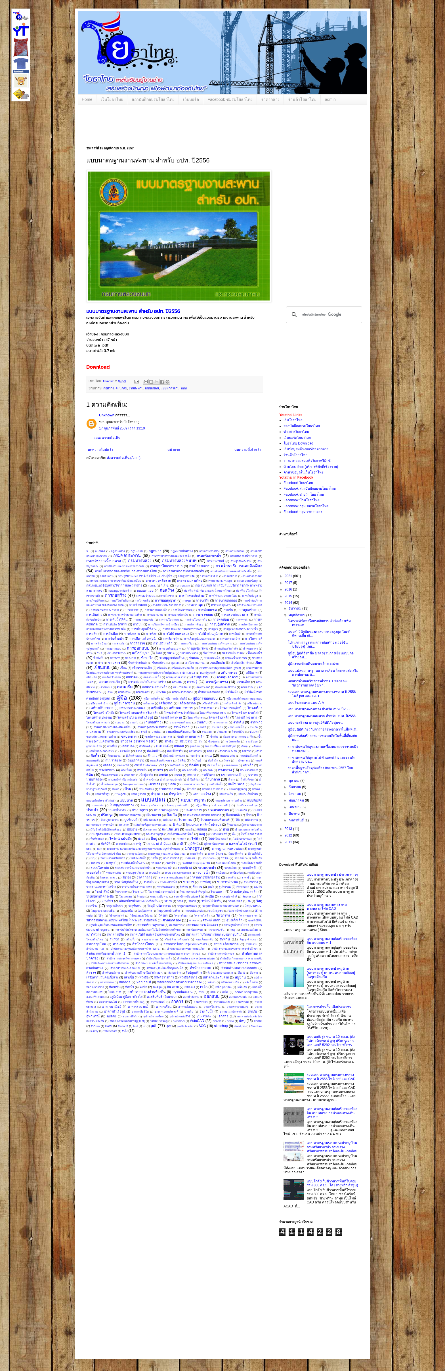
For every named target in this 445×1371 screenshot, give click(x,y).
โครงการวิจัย (206, 708)
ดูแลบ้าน (195, 746)
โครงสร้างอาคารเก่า (98, 722)
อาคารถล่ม (242, 1001)
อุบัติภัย (111, 1016)
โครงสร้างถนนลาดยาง (213, 712)
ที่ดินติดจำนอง (109, 775)
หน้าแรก (173, 450)
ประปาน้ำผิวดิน (117, 810)
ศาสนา (193, 920)
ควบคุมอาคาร (227, 677)
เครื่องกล (148, 703)
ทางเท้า (158, 770)
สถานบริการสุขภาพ (150, 924)
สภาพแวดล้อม (249, 929)
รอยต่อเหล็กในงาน (133, 863)
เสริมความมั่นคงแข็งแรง (102, 977)
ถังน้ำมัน (213, 760)
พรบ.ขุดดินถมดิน (101, 834)
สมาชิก (114, 939)
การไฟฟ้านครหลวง (176, 633)
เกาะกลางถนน (116, 653)
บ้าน (128, 789)
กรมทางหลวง (140, 560)
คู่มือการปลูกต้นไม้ (176, 698)
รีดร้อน (184, 886)
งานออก (207, 731)
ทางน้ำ (173, 770)
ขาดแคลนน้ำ (212, 658)
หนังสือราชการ (164, 977)
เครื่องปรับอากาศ (102, 708)
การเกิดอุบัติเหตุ (95, 600)
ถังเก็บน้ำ (197, 760)
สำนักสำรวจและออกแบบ (125, 968)
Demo (230, 1020)
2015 (289, 596)
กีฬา (99, 653)
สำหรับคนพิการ (111, 972)
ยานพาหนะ (209, 858)
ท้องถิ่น (194, 765)
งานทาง (256, 722)
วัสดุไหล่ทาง (145, 910)
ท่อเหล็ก (248, 765)
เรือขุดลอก (242, 886)
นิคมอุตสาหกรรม (133, 784)
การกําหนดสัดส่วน (191, 595)
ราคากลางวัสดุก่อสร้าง (205, 877)
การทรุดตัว (242, 619)
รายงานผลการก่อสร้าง (101, 886)
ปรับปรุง (107, 815)
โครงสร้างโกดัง (103, 712)
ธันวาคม (295, 608)
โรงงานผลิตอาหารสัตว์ (161, 891)
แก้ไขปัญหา (141, 653)
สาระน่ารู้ (119, 944)
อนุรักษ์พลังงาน (182, 992)
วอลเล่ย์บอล (235, 901)
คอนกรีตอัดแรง (182, 687)
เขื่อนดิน (162, 667)
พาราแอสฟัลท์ (219, 834)
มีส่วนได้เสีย (255, 853)
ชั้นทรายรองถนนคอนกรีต (238, 736)
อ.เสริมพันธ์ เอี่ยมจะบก (162, 996)
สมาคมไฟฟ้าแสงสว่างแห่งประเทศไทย (155, 934)
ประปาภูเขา (140, 810)
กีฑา (89, 653)
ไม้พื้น (154, 858)
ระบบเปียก (230, 867)
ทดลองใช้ (123, 765)
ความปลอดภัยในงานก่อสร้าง (147, 682)
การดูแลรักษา (248, 610)
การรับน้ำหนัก (114, 638)
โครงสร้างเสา (195, 717)
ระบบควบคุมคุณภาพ (196, 863)
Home (87, 99)
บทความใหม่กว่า (100, 450)
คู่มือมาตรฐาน (124, 703)
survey (94, 1030)
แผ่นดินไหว (170, 829)
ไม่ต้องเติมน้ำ (138, 858)
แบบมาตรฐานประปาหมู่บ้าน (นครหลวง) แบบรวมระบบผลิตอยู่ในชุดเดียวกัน (331, 973)
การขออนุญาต (165, 600)
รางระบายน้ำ (168, 882)
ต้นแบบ (257, 746)
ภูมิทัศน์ (193, 843)
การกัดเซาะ (167, 595)
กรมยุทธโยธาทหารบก (166, 566)
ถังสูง (227, 760)
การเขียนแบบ (138, 605)
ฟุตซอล (167, 838)
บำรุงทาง (157, 794)
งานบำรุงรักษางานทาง (152, 727)
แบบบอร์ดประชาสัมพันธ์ (100, 800)
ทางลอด (208, 770)
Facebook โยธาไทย (298, 483)
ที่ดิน (89, 775)
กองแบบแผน (182, 585)
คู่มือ (121, 698)
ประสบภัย (241, 810)
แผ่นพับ (202, 829)
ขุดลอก (175, 662)
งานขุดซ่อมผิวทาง (180, 722)
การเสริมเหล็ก (163, 643)
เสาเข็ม (129, 977)
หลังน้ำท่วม (251, 982)
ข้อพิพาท (115, 658)
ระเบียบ (220, 872)
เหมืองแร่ (189, 987)
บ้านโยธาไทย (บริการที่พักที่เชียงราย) (311, 467)
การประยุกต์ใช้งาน (143, 629)
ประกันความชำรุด (246, 805)
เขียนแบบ (101, 667)
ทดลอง (107, 765)
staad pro (239, 1026)
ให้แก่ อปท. (115, 992)
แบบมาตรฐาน (170, 388)
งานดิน (238, 722)
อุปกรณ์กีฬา (130, 1016)
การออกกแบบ (113, 648)
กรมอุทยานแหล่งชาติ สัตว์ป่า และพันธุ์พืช (145, 576)
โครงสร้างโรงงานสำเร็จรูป (135, 717)
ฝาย (226, 829)
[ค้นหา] (323, 314)
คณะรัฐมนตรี (207, 672)
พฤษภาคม (297, 800)
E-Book (95, 1026)
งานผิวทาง (181, 727)
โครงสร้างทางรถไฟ (245, 712)
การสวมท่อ (118, 643)
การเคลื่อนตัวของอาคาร (105, 610)
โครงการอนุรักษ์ (230, 708)
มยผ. (89, 848)
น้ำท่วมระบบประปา (171, 779)
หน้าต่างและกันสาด (216, 977)
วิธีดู (100, 915)
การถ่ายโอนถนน (169, 619)
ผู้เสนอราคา (150, 829)
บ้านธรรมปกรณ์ (170, 789)
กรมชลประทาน (127, 555)
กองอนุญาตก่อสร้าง (120, 590)
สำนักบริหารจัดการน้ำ (159, 958)
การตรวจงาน (155, 614)
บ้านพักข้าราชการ (212, 789)
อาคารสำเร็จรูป (114, 1011)
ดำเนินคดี (144, 746)
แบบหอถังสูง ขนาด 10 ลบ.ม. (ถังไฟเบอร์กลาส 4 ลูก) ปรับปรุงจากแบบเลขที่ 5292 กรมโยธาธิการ (331, 1041)
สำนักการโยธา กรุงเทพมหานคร (185, 944)
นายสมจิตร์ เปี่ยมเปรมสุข (123, 779)
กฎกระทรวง (118, 551)
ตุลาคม (294, 780)
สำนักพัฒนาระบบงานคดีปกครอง (110, 963)
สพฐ (232, 929)
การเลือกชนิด (171, 638)
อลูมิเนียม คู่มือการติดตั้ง (125, 996)
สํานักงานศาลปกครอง (221, 953)
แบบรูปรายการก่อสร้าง (228, 800)
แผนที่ (188, 829)
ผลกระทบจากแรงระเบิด (100, 824)
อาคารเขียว (200, 1001)
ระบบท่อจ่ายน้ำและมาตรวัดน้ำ (132, 867)
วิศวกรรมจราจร (248, 915)
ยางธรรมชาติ (171, 858)
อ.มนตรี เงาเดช (95, 996)
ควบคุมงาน (199, 677)
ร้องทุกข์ (111, 863)
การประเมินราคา (248, 624)
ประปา (92, 809)
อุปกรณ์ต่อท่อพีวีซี (179, 1016)
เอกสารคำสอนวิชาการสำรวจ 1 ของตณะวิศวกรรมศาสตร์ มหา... (317, 683)
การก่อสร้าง (115, 595)
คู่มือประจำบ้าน (99, 703)
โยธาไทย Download (298, 443)
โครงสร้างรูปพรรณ (99, 717)
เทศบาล (191, 775)
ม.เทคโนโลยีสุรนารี (243, 844)
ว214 (180, 901)
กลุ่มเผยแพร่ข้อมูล (247, 580)
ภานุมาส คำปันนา (159, 843)
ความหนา (106, 687)
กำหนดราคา (250, 648)
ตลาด (139, 751)
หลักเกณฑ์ (144, 982)
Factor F (123, 1026)
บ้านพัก (191, 789)
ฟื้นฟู (154, 838)
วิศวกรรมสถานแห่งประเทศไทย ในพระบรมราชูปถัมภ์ (121, 920)
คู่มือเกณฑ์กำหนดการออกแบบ (244, 698)
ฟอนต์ (141, 838)
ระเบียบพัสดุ (237, 872)
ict (144, 1026)
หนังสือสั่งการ (188, 977)
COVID (217, 1020)
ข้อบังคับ (98, 658)
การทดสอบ (221, 619)
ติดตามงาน (114, 755)
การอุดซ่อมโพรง (197, 648)
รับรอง (126, 877)
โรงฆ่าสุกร (121, 891)
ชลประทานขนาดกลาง (158, 736)
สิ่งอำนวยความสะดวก (220, 972)
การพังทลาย (132, 633)
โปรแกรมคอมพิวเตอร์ (215, 819)
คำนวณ (161, 692)
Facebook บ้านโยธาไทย (302, 500)
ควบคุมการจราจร (176, 677)
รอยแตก (156, 863)
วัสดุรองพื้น (126, 910)
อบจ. (202, 992)
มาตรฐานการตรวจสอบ (227, 848)
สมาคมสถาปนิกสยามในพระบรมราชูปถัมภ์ (214, 934)
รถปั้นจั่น (257, 858)
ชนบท (253, 731)
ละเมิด (209, 896)
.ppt (168, 1026)
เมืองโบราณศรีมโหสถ (112, 858)
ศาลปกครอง (172, 920)
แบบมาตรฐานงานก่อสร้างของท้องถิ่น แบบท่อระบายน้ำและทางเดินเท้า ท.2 (332, 1113)
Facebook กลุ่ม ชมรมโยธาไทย (306, 506)
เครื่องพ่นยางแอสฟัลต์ (132, 708)
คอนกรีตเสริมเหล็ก (154, 687)
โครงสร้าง (254, 708)
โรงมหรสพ (125, 896)
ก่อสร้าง (108, 388)
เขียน (258, 663)
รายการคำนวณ (227, 882)
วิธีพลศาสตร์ (116, 915)
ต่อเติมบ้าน (154, 751)
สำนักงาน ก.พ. (95, 948)
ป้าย (248, 815)
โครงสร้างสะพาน (170, 717)
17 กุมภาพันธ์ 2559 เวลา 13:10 (122, 428)
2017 (289, 583)
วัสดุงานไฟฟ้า (114, 905)
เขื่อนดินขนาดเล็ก (183, 667)
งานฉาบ (202, 722)
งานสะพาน (136, 388)
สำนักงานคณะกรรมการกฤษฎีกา (186, 948)
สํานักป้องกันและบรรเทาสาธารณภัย (241, 958)
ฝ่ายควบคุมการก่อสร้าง (248, 829)
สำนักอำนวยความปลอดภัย (239, 968)
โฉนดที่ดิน (238, 731)
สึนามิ (241, 972)
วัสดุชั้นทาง (135, 905)
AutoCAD (197, 1021)
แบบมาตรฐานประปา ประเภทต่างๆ (332, 875)
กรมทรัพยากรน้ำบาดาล (103, 561)
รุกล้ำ (211, 886)
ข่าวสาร (114, 663)
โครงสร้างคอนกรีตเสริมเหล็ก (138, 712)
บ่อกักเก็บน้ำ (216, 784)
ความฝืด (177, 682)
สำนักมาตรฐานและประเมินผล (195, 963)
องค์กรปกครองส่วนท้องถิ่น (146, 992)
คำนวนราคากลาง (182, 692)
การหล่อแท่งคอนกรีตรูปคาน (216, 643)
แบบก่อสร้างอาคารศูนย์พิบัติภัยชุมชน (315, 723)
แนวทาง (154, 784)
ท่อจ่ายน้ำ (213, 765)
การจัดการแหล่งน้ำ (156, 610)
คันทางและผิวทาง (225, 687)
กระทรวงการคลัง (252, 576)
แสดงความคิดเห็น (106, 438)
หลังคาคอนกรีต (230, 982)
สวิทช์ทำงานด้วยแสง (177, 939)
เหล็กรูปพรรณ (223, 987)
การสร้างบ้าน (99, 643)
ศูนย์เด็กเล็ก (234, 920)
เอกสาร (222, 1016)
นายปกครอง (94, 779)
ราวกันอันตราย (166, 886)
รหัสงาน (95, 863)
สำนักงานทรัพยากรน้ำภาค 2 (105, 953)
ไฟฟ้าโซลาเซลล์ (218, 838)
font (135, 1026)
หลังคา (211, 982)
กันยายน (295, 787)
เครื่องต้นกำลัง (233, 703)
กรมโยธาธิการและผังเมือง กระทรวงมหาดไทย (126, 571)
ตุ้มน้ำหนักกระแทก (174, 755)
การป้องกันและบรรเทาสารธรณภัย (183, 629)
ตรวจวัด (124, 751)
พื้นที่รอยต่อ (97, 838)
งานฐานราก (220, 722)
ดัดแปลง (128, 746)
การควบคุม (194, 605)
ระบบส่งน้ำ (93, 872)
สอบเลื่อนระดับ (204, 939)
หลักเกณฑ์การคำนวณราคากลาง (179, 982)
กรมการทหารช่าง (209, 551)
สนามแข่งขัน (216, 929)
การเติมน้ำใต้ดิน (116, 619)
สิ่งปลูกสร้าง (194, 972)
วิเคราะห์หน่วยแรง (239, 910)
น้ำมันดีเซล (247, 779)
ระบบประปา (207, 868)
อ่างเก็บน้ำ (206, 1011)
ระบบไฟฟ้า (249, 867)
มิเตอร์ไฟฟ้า (235, 853)
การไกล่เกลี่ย (142, 600)
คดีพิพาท (251, 672)
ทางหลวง (225, 770)
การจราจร (131, 610)
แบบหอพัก (98, 805)
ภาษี (180, 843)
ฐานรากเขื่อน (94, 746)
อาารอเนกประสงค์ (231, 1011)
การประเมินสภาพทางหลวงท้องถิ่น (106, 629)
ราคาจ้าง (231, 877)
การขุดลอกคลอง (226, 600)
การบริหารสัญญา (194, 624)
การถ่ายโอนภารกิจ (196, 619)
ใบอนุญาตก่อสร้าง (122, 805)
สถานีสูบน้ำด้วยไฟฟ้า (236, 924)
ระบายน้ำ (203, 873)
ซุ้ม (200, 741)
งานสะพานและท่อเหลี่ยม (120, 731)
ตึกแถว (152, 755)
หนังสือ (143, 977)
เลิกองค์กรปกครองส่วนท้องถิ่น (138, 901)
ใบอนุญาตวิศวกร (151, 805)
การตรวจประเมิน (178, 614)
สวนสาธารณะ (150, 939)
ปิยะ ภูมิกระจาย (110, 819)
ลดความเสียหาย (159, 896)
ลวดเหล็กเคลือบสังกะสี (187, 896)
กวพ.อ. (152, 585)
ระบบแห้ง (154, 872)
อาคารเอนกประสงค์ (166, 1011)
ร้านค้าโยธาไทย (302, 99)
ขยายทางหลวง (189, 653)
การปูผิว (213, 629)
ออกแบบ (211, 996)
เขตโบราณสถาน (195, 662)
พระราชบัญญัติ (154, 834)
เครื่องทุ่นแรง (254, 703)
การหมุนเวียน (186, 643)
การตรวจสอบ (203, 615)
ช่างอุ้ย (169, 741)
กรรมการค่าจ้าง (209, 576)
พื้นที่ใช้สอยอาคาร (251, 834)
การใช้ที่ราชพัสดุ (182, 610)
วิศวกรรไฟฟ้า (202, 915)
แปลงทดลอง (150, 819)
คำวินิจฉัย (231, 692)
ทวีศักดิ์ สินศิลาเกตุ (145, 765)
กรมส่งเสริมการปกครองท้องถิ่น (183, 571)
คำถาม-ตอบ (143, 692)
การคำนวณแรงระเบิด (249, 605)
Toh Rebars (110, 1030)
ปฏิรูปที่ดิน (202, 805)
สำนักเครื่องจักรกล (226, 944)
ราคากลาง (270, 99)
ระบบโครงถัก (100, 867)
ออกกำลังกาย (191, 996)
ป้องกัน (172, 815)
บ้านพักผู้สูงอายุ (238, 789)
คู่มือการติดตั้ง (152, 698)
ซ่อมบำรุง (186, 741)
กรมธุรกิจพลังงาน (240, 561)
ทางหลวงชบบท (249, 770)
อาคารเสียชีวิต (140, 1011)
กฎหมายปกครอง (182, 551)
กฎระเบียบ (137, 551)
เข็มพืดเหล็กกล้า (240, 662)
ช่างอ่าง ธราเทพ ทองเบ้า (139, 741)
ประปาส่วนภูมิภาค (166, 810)
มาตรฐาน (193, 848)
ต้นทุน (245, 746)
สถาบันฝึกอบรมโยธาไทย (153, 99)
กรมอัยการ (106, 576)
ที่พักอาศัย (129, 775)
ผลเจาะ (124, 824)
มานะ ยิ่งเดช (215, 853)
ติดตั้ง (95, 756)
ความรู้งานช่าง (217, 682)
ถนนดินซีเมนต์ (249, 755)
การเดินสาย (94, 614)
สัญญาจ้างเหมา (248, 939)
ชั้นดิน (214, 736)
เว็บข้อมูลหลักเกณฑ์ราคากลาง (306, 449)
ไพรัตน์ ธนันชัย (121, 839)
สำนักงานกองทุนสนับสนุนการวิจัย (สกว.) (136, 948)
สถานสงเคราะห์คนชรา (202, 924)
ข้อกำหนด (209, 653)
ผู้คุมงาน (232, 824)
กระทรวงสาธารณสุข (219, 580)
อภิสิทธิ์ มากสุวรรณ (246, 992)
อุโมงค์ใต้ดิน (203, 1016)
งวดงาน (120, 722)
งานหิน (156, 731)
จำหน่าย (222, 731)
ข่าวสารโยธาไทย (296, 432)
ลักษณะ (246, 896)
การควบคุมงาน (221, 605)
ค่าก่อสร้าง (247, 687)
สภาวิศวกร (93, 934)
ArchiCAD (178, 1020)
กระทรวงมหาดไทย (189, 580)
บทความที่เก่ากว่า (247, 450)
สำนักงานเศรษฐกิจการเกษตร (124, 958)
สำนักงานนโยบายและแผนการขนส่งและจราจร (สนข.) (167, 953)
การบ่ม (137, 624)
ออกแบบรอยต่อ (238, 996)
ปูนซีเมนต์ (130, 819)
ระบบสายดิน (113, 872)
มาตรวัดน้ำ (196, 853)
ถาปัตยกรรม (243, 760)
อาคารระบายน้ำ (138, 1006)
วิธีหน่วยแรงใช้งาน (141, 915)
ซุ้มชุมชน (214, 741)
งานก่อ (134, 722)
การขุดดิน (202, 600)
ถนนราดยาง (113, 760)
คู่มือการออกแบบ (205, 698)
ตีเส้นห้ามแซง (134, 755)
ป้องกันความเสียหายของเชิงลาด (202, 815)
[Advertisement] (214, 503)
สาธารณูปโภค (96, 944)
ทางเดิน (142, 770)
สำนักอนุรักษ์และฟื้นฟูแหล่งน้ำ (165, 968)
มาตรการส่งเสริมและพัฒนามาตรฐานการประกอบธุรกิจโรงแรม (143, 848)
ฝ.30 (215, 829)
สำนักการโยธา (143, 944)
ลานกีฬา (107, 901)
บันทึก (115, 789)
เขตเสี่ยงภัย (217, 662)
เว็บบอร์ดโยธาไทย (297, 438)
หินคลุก (157, 987)
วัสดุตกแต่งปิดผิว (187, 905)
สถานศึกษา (175, 924)
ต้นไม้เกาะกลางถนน (102, 751)
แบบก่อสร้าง (202, 794)
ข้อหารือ (147, 658)
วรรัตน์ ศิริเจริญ (211, 901)
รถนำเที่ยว (240, 858)
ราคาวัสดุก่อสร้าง (126, 882)
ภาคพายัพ (121, 843)
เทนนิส (178, 775)
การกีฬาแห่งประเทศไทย (223, 595)
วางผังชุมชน (215, 910)
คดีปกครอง (229, 673)
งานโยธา (217, 727)
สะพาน (225, 939)
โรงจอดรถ (217, 891)
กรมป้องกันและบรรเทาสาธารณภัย (124, 566)
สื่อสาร (254, 972)
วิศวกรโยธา (181, 915)
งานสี (143, 731)
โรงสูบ (140, 896)
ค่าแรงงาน (124, 692)
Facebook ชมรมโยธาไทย (229, 99)
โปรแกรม (185, 820)
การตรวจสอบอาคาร (234, 614)
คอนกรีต (125, 687)
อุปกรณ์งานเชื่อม (153, 1016)
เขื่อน (123, 667)
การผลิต (91, 633)
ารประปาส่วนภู (158, 1020)
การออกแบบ (138, 648)
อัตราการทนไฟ (108, 1001)
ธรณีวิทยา (208, 775)
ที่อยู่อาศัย (146, 775)
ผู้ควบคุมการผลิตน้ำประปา (203, 824)
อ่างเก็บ (188, 1011)
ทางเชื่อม (126, 770)
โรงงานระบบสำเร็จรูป (192, 891)
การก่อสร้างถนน (146, 595)
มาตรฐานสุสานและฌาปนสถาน (166, 853)
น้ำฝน (231, 779)
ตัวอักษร (246, 751)
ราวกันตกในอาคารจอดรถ (136, 886)
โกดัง (159, 653)
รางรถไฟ (149, 882)
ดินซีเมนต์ (162, 746)
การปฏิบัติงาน (219, 624)
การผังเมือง (110, 633)
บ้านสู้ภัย (121, 794)
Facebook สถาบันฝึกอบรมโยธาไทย (310, 489)
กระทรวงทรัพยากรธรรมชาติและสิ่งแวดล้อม (115, 580)
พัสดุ (202, 834)
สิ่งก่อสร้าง (174, 972)
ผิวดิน (176, 824)
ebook (258, 1020)
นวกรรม (253, 775)
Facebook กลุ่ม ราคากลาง (303, 512)
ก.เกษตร (100, 551)
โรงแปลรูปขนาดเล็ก (243, 891)
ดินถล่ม (179, 746)
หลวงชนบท (107, 982)
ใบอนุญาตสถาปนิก (178, 805)
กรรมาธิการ (230, 576)
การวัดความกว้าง (230, 638)
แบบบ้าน (126, 800)
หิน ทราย (173, 987)
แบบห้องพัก (254, 800)
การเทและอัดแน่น (115, 624)
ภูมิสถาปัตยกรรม (214, 843)
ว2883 (192, 901)
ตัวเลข (211, 751)
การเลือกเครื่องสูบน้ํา (143, 638)
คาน (110, 692)
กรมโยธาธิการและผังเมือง (239, 566)
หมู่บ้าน (240, 977)
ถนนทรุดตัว (93, 760)
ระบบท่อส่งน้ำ (164, 867)
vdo (124, 1031)
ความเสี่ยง (243, 682)
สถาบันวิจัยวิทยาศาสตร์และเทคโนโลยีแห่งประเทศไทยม (148, 929)
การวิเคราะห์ (253, 638)
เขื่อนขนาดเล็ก (142, 667)
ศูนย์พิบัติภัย (255, 920)
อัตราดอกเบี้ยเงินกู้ (133, 1001)
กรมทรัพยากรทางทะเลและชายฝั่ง (171, 556)
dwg (242, 1021)
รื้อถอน (197, 886)
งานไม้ (202, 727)
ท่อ (162, 765)
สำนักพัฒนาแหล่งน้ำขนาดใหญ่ (153, 963)
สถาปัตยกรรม (194, 929)
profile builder (185, 1026)
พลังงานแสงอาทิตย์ (180, 834)
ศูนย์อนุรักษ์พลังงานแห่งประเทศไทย (112, 924)
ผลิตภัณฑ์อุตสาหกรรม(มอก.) (151, 824)
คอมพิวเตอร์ (203, 687)
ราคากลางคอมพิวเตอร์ (172, 877)
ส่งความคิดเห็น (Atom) (123, 458)
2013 (289, 829)
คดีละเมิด (91, 677)
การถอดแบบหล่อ (144, 619)
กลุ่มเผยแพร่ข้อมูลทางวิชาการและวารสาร (114, 585)
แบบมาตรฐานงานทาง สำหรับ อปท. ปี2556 (319, 709)
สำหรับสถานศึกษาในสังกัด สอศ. (144, 972)
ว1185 (168, 901)
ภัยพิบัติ (105, 843)
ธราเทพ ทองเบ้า (232, 775)
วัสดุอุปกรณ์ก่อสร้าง (168, 910)
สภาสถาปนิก (115, 934)
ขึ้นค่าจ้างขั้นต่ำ (137, 662)
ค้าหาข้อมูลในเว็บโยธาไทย (304, 472)
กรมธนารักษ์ (215, 561)
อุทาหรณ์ (93, 1016)
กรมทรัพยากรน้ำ (209, 556)
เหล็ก (203, 987)
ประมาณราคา (218, 810)
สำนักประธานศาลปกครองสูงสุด (196, 958)
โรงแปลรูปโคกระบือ (100, 896)
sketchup (221, 1026)
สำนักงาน (251, 944)
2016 (289, 589)
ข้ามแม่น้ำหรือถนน (236, 658)
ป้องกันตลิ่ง (233, 815)
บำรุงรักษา (176, 794)
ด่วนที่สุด (112, 746)
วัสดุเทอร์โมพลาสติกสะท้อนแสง (220, 905)
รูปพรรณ (225, 886)
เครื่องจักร (166, 703)
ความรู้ (192, 682)
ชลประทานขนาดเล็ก (191, 736)
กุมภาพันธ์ (297, 820)
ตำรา (259, 751)
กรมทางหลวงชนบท (179, 560)
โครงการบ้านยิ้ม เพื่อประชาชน (329, 1007)
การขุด (186, 600)
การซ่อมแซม (207, 610)
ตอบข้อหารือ (175, 751)
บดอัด (172, 784)
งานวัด (254, 727)
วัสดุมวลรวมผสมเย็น (103, 910)
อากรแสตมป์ (157, 1001)
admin (330, 99)
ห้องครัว (114, 987)
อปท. (184, 388)
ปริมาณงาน (153, 815)
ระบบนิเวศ (185, 867)
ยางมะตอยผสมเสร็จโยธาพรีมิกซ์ (307, 461)
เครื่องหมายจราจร (181, 708)
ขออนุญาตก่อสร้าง (171, 658)
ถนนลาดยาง (136, 760)
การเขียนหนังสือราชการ (166, 605)
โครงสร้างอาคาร (246, 717)
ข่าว (100, 662)
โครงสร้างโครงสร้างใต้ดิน (179, 712)
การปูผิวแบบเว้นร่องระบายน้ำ (240, 629)
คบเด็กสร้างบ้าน (111, 677)
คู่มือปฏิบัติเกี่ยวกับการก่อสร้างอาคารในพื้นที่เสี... (323, 729)
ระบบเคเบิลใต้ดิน (226, 863)
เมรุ (93, 858)
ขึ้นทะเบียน (158, 662)
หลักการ (124, 982)
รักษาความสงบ (108, 877)
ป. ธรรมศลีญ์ (222, 805)
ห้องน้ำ (129, 987)
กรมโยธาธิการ (199, 566)
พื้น (234, 834)
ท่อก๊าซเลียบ (176, 765)
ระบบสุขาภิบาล (135, 872)
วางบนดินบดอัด (194, 910)
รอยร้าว (171, 863)
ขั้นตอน (194, 658)
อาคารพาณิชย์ (111, 1006)
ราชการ (188, 882)
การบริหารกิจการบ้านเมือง (163, 624)
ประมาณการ (193, 810)
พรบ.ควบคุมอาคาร (128, 834)
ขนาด (171, 653)
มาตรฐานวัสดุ (134, 853)
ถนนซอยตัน (227, 755)
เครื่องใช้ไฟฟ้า (210, 703)
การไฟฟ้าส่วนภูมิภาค (209, 633)
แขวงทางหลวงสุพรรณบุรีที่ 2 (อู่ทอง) (220, 667)
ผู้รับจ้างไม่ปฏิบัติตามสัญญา (106, 829)
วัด (249, 901)
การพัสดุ (151, 633)
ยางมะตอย (190, 858)
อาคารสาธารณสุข (237, 1006)
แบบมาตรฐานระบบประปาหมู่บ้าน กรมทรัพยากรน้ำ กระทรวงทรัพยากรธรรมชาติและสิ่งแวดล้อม (332, 1147)
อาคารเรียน (163, 1006)
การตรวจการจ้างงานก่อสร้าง (125, 614)
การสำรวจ (137, 643)
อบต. (213, 992)
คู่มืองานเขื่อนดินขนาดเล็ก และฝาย (313, 664)
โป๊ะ (238, 819)
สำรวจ (91, 972)
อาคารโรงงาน (212, 1006)
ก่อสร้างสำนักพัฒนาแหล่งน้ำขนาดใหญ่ (207, 590)
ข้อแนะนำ (254, 653)
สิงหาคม (295, 794)
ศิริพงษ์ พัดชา (212, 920)
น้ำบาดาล (212, 779)
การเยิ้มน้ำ (235, 633)
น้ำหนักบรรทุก (109, 784)
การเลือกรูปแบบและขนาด (199, 638)
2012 (289, 835)
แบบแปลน (152, 388)
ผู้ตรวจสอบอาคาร (252, 824)
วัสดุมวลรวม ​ (253, 905)
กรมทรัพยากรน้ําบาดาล (243, 556)
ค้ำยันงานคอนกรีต (209, 692)
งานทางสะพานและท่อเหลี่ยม (112, 727)
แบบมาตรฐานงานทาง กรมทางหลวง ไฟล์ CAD (327, 907)
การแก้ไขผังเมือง (120, 600)
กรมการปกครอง (234, 551)
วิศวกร (163, 915)
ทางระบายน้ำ (190, 770)
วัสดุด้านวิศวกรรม (159, 905)
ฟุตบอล (181, 838)
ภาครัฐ (137, 843)
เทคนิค (163, 775)
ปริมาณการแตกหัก (130, 815)
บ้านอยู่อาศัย (138, 794)
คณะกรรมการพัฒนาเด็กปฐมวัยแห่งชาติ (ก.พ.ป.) (166, 672)
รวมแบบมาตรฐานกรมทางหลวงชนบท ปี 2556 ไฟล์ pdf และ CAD (331, 1077)
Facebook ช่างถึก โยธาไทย (304, 494)
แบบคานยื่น (226, 794)
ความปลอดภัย (109, 682)
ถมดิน (182, 760)
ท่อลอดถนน (231, 765)
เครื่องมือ (157, 708)
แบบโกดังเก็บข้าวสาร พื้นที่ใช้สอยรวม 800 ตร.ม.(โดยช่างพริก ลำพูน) (332, 1183)
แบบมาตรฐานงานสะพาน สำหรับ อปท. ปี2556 (322, 716)
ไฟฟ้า (196, 839)
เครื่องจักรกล (187, 703)
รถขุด (224, 858)
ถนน (208, 756)
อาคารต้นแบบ (221, 1001)
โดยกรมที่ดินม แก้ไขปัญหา (220, 746)
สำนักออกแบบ (200, 968)
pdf (153, 1025)
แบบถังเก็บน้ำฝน (248, 794)
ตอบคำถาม (195, 751)
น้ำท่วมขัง (149, 779)
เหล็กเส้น (242, 987)
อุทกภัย (252, 1011)
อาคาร (177, 1001)
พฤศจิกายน (297, 615)
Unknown (106, 415)
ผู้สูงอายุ (132, 829)
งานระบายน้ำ (236, 727)
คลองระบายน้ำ (152, 677)
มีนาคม (295, 814)
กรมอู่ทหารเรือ (186, 576)
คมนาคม (121, 388)
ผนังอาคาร (251, 819)
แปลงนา (168, 819)
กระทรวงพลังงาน (158, 581)
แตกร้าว (195, 755)
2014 (289, 603)
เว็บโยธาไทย (112, 99)
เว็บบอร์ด (191, 99)
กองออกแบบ (145, 590)
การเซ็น (228, 610)
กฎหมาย (155, 551)
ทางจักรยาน (107, 770)
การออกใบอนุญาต (170, 648)
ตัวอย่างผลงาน (228, 751)
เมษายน (295, 807)
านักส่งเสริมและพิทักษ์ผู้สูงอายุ (127, 1020)
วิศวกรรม (223, 915)
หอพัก (143, 987)
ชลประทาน (129, 736)
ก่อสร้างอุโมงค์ (244, 590)
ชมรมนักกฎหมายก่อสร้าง (101, 736)
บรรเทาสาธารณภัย (193, 784)
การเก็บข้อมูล (250, 595)
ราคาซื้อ (246, 877)
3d (87, 551)
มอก (99, 848)
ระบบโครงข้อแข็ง (251, 863)
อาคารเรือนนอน (188, 1006)
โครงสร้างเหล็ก (219, 717)
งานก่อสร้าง (152, 722)
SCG (202, 1026)
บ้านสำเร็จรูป (102, 794)
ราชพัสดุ (205, 882)
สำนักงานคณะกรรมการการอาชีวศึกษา (234, 948)
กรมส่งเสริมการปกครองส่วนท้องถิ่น (231, 571)
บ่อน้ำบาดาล (236, 784)
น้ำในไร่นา (193, 779)
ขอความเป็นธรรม (232, 653)
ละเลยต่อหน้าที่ (228, 896)
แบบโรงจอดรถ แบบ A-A (306, 703)
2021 (289, 576)
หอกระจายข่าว (95, 987)
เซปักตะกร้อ (233, 741)
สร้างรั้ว (130, 939)
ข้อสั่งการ (130, 658)
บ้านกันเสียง (146, 789)
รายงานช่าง (251, 882)
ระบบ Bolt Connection (178, 872)
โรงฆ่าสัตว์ (102, 891)
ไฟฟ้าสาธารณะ (242, 838)
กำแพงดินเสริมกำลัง (226, 648)
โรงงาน (137, 891)
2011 (289, 842)
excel (108, 1026)
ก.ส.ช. (165, 585)
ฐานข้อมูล (252, 741)
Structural (256, 1026)
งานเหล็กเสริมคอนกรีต (181, 731)
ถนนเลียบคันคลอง (161, 760)
